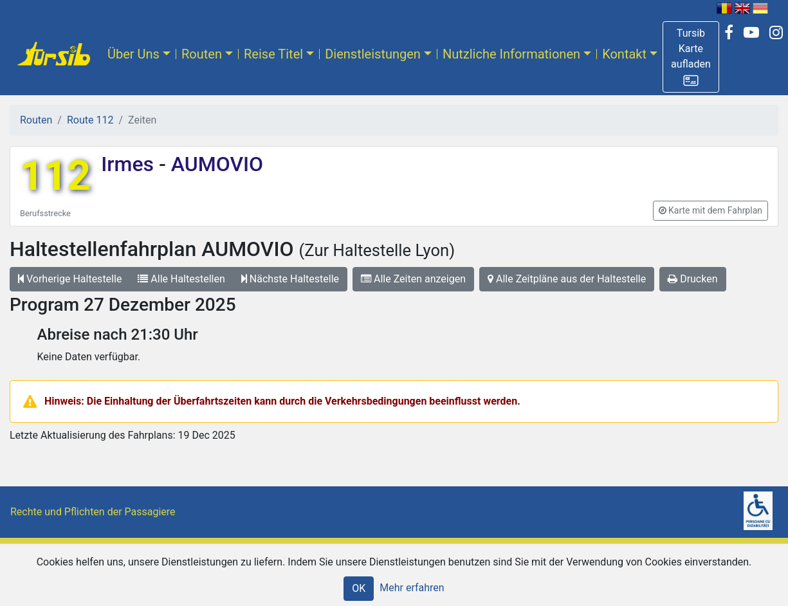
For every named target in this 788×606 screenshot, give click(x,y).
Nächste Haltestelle (290, 279)
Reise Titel (273, 54)
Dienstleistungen (373, 54)
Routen (201, 54)
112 (55, 176)
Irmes (130, 164)
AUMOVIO (214, 164)
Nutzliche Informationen (511, 54)
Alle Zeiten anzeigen (413, 279)
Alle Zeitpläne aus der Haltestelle (567, 279)
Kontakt (624, 54)
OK (358, 588)
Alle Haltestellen (181, 279)
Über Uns (133, 54)
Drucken (692, 279)
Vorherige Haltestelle (70, 279)
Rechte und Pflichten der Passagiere (93, 512)
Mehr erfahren (412, 588)
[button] (691, 57)
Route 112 (90, 120)
